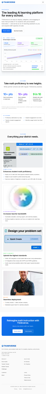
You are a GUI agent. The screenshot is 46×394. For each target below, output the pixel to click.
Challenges (4, 369)
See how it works (18, 31)
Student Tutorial (5, 366)
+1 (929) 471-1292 (5, 355)
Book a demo (6, 31)
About (3, 375)
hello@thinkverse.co (27, 388)
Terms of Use (27, 377)
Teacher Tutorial (5, 364)
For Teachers (27, 364)
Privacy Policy (27, 375)
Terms (20, 388)
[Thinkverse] (8, 2)
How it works (28, 331)
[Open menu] (43, 2)
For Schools (26, 361)
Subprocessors (27, 380)
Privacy (15, 388)
